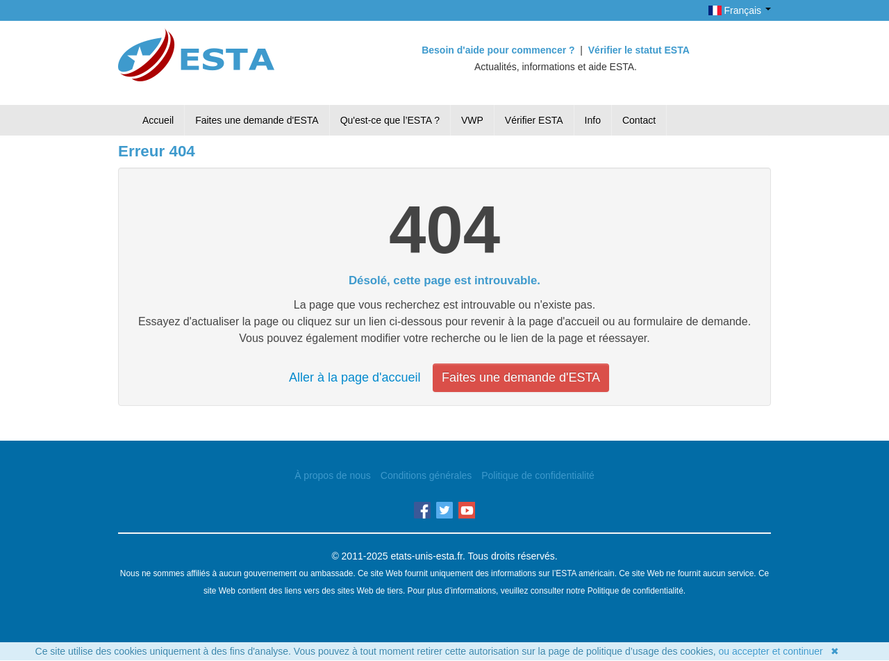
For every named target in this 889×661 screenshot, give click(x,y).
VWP (472, 120)
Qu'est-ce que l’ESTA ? (390, 120)
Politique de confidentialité (538, 475)
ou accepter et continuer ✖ (779, 651)
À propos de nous (332, 475)
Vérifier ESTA (534, 120)
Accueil (158, 120)
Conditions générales (426, 475)
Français (739, 10)
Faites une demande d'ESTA (257, 120)
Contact (639, 120)
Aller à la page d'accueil (355, 377)
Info (593, 120)
